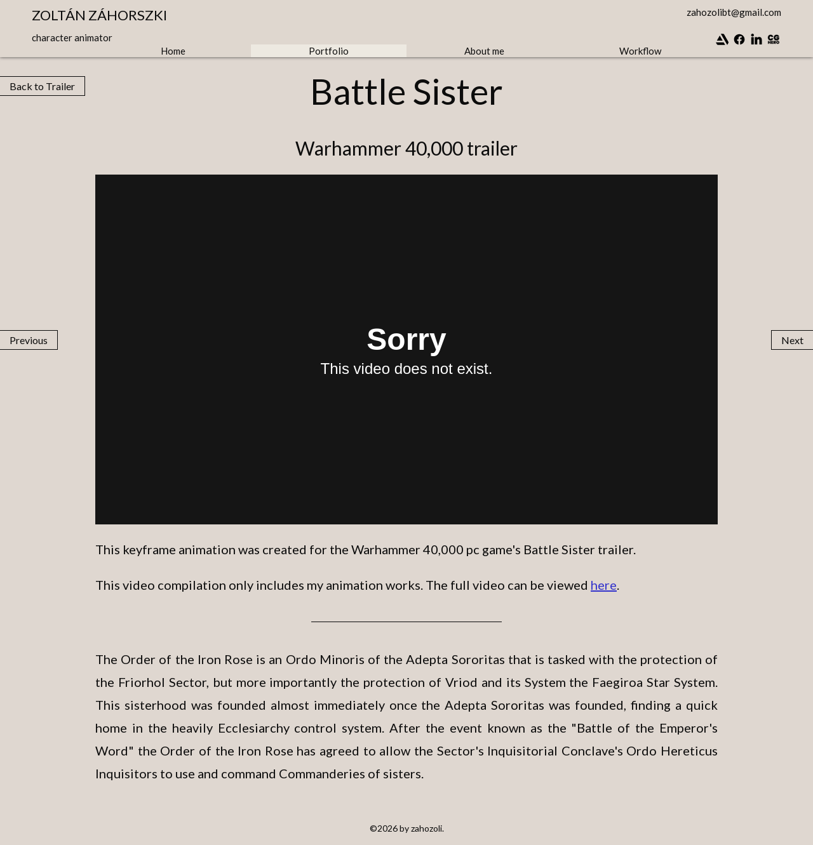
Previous (29, 340)
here (604, 584)
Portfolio (329, 51)
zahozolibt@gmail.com (734, 12)
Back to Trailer (42, 86)
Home (173, 51)
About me (484, 51)
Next (792, 340)
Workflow (640, 51)
